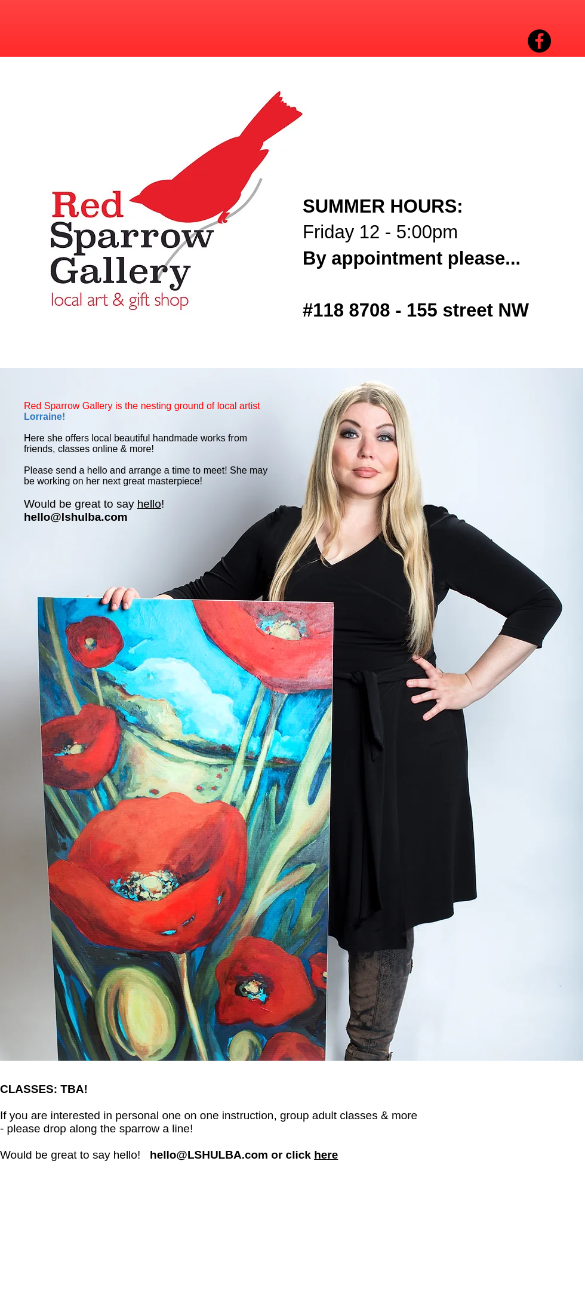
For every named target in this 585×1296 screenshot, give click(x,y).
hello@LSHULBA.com (209, 1154)
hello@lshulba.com (76, 517)
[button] (157, 200)
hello (149, 503)
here (326, 1154)
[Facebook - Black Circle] (539, 41)
